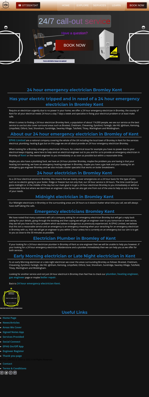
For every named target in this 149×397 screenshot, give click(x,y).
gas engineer (16, 277)
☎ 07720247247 (28, 5)
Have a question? (74, 33)
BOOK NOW (137, 5)
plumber (111, 274)
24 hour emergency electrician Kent (38, 283)
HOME (66, 5)
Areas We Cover (12, 327)
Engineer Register (13, 351)
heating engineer (127, 274)
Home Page (9, 317)
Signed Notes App (13, 332)
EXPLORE (83, 5)
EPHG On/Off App (13, 346)
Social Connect (11, 341)
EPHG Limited (17, 140)
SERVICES (99, 5)
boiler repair (48, 277)
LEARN (116, 5)
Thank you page (12, 355)
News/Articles (11, 322)
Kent (23, 155)
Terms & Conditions (14, 368)
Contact (7, 363)
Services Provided (13, 336)
